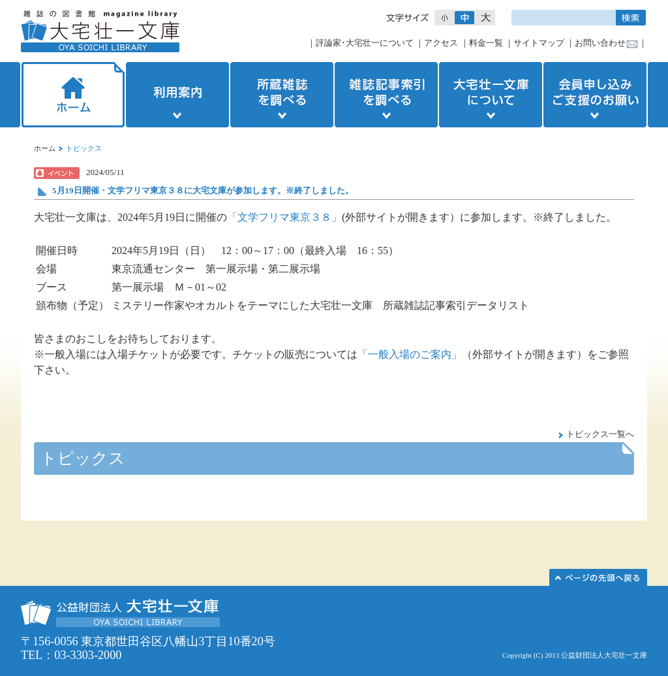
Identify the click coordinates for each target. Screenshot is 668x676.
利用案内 (177, 94)
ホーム (71, 94)
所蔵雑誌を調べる (282, 94)
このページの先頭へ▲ (598, 577)
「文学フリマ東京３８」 (284, 217)
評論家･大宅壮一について (365, 43)
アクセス (441, 43)
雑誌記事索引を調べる (386, 94)
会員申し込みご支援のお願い (596, 94)
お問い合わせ (600, 43)
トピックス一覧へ (600, 434)
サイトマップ (538, 43)
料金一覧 (486, 43)
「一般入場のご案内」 (409, 354)
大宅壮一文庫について (490, 94)
